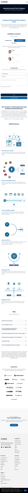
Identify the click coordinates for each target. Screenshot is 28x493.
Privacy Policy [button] (17, 491)
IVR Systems (17, 461)
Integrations (3, 464)
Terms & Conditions (4, 483)
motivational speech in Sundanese (15, 351)
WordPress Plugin (17, 440)
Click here (6, 118)
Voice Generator (3, 459)
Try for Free (14, 425)
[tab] (8, 40)
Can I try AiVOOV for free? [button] (14, 324)
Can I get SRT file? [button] (14, 341)
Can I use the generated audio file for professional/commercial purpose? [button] (14, 329)
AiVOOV (25, 112)
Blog (1, 469)
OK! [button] (25, 490)
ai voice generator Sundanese (10, 356)
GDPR (2, 481)
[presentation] (9, 90)
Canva (16, 449)
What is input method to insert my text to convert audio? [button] (14, 333)
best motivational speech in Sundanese (11, 354)
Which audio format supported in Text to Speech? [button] (14, 337)
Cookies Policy (3, 478)
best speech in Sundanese (5, 351)
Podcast (16, 466)
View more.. (16, 469)
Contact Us (2, 474)
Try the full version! (14, 97)
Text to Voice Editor (4, 457)
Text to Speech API (18, 444)
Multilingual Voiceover (4, 461)
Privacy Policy (3, 476)
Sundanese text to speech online (21, 356)
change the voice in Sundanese (14, 355)
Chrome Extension (18, 442)
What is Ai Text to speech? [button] (14, 320)
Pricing (2, 466)
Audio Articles (17, 457)
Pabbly (16, 447)
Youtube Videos (17, 459)
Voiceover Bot (17, 452)
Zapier (16, 445)
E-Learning (16, 464)
